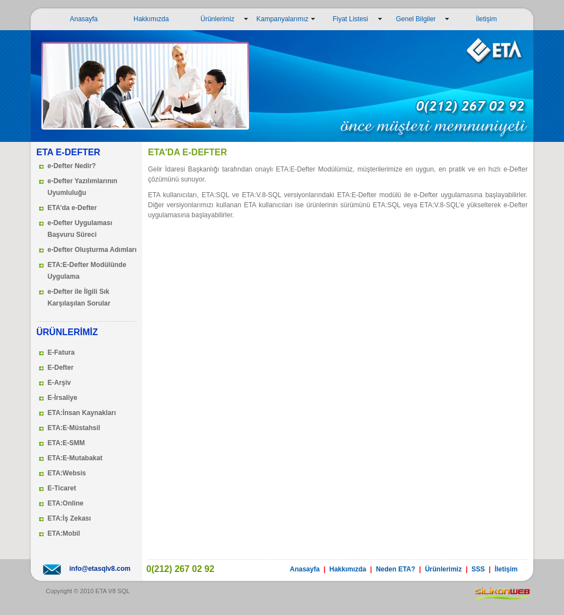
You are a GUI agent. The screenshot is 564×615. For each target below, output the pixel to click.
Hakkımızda (145, 19)
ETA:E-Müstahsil (73, 428)
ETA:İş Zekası (69, 518)
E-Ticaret (61, 488)
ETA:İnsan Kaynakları (81, 413)
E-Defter (60, 367)
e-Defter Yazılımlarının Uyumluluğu (82, 187)
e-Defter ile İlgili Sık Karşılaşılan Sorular (79, 297)
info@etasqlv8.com (100, 569)
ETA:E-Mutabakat (74, 458)
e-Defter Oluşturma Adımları (92, 250)
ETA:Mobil (63, 533)
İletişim (477, 19)
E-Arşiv (59, 383)
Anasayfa (76, 19)
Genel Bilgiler (413, 19)
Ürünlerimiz (212, 19)
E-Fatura (61, 352)
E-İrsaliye (62, 398)
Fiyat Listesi (345, 19)
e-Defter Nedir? (71, 166)
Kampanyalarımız (282, 19)
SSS (478, 569)
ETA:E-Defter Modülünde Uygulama (86, 270)
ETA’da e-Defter (72, 208)
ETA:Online (65, 503)
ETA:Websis (66, 473)
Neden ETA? (395, 569)
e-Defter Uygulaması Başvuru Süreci (79, 229)
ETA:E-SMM (66, 443)
